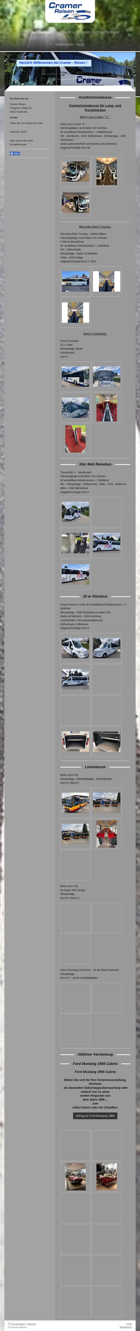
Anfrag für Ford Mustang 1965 (95, 1115)
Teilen (15, 153)
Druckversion (16, 1324)
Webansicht (126, 1327)
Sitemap (31, 1324)
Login (129, 1323)
